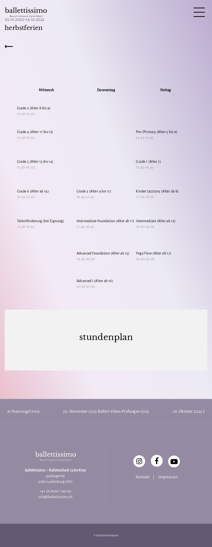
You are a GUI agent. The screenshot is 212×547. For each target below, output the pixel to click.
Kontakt (143, 477)
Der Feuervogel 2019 (21, 411)
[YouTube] (174, 461)
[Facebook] (157, 461)
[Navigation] (199, 13)
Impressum (168, 477)
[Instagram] (139, 461)
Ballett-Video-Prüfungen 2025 (123, 411)
